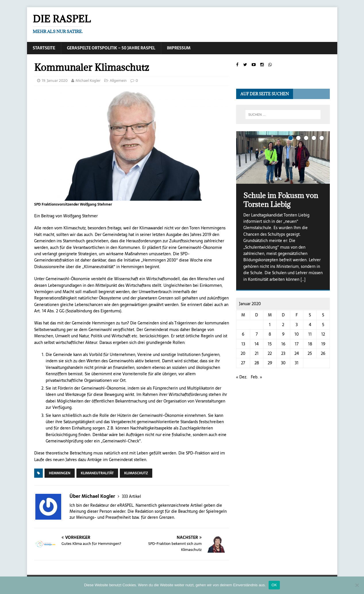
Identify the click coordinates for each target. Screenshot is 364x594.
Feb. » (256, 377)
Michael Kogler (88, 81)
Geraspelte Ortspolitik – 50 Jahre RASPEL (111, 48)
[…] (303, 279)
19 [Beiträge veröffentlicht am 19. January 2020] (323, 344)
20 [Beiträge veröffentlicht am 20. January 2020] (243, 353)
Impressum (178, 48)
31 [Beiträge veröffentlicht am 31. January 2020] (296, 363)
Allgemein (118, 81)
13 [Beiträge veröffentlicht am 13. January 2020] (243, 344)
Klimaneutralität (97, 473)
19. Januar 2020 (55, 81)
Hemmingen (59, 473)
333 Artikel (131, 496)
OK (274, 585)
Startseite (44, 48)
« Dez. (241, 377)
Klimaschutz (136, 473)
